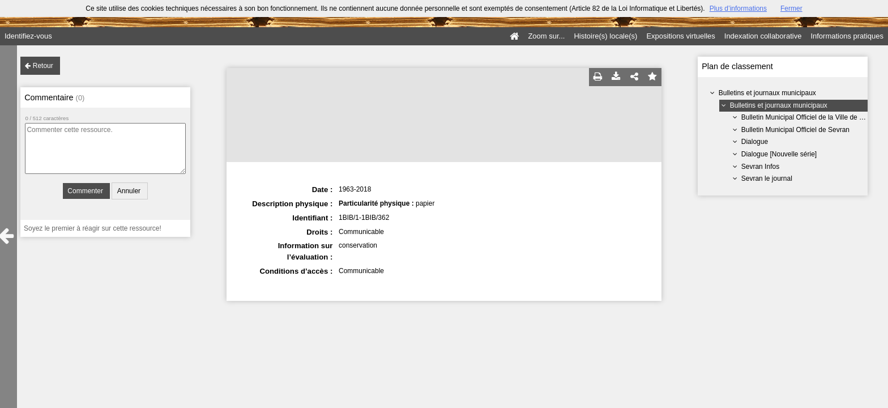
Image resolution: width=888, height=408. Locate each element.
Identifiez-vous (28, 36)
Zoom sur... (546, 36)
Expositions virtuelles (680, 36)
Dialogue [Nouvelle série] (779, 154)
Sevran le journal (766, 178)
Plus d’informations (738, 8)
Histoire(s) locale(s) (605, 36)
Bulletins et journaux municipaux (767, 93)
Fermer (791, 8)
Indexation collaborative (763, 36)
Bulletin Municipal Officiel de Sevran (795, 130)
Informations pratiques (846, 36)
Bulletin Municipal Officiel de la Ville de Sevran (811, 117)
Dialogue (754, 142)
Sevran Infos (760, 167)
